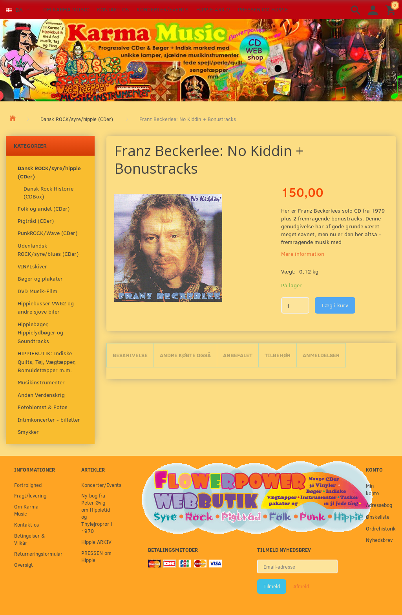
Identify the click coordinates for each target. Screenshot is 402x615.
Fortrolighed (28, 484)
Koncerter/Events (162, 9)
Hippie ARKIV (213, 9)
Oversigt (23, 564)
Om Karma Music (66, 9)
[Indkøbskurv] (392, 9)
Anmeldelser (321, 355)
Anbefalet (237, 355)
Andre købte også (185, 355)
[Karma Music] (201, 59)
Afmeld (301, 586)
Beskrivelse (130, 355)
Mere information (302, 253)
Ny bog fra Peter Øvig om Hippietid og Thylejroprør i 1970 (96, 513)
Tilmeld (271, 586)
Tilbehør (278, 355)
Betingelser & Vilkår (29, 539)
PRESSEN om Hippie (263, 9)
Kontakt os (113, 9)
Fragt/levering (30, 495)
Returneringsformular (31, 553)
